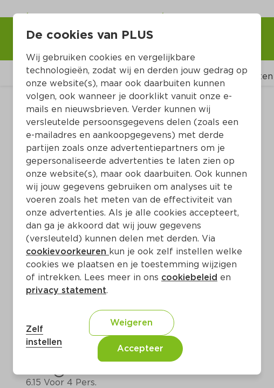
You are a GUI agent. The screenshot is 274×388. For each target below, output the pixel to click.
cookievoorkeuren (67, 251)
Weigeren (131, 322)
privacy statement (66, 290)
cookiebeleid (189, 277)
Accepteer (140, 348)
